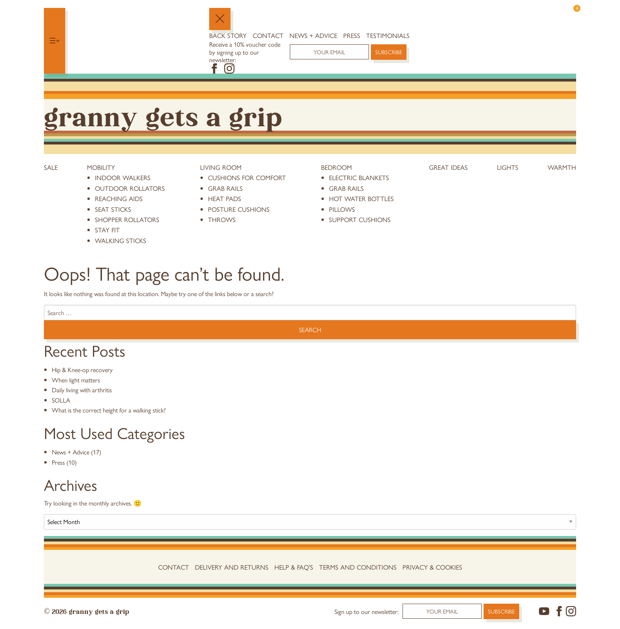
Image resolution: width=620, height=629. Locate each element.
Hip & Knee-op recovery (82, 369)
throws (222, 219)
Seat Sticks (113, 209)
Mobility (101, 167)
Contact (268, 35)
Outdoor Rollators (130, 188)
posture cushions (239, 209)
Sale (51, 167)
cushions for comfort (247, 177)
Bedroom (336, 167)
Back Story (228, 35)
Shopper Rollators (127, 219)
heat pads (224, 198)
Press (351, 35)
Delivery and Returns (231, 567)
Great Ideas (448, 167)
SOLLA (61, 400)
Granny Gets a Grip (163, 115)
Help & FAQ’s (293, 567)
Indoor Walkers (123, 177)
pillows (342, 209)
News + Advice (313, 35)
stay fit (107, 229)
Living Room (221, 167)
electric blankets (359, 177)
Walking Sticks (120, 240)
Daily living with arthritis (82, 389)
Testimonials (388, 35)
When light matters (76, 379)
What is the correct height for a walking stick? (109, 409)
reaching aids (119, 198)
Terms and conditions (358, 567)
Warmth (562, 167)
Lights (507, 167)
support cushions (360, 219)
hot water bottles (361, 198)
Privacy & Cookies (432, 567)
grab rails (225, 188)
